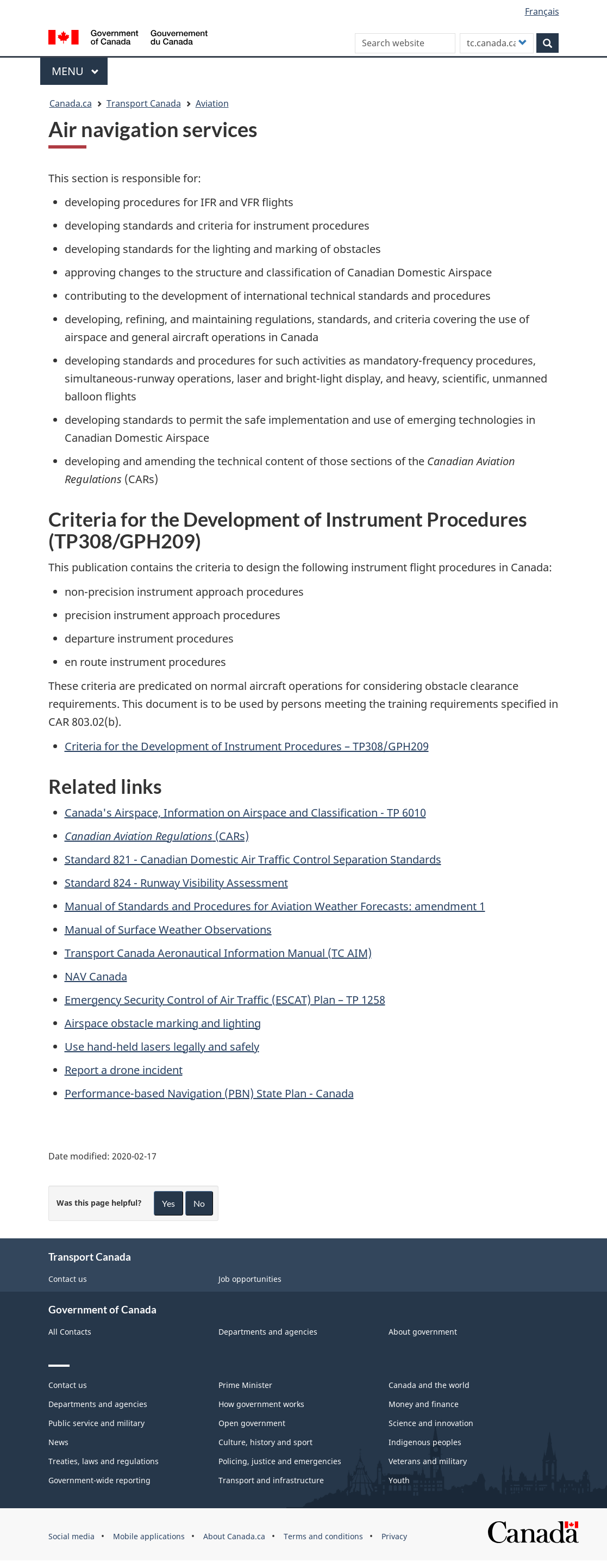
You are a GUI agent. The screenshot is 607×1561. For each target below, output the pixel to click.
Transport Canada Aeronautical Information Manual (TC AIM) (218, 953)
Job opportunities (249, 1279)
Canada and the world (429, 1385)
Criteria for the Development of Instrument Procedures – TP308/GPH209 (247, 746)
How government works (261, 1404)
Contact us (67, 1279)
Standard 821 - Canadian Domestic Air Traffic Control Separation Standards (253, 859)
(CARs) (157, 836)
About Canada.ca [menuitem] (234, 1536)
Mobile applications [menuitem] (149, 1536)
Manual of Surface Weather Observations (168, 929)
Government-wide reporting (99, 1480)
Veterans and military (428, 1461)
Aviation (212, 103)
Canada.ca (70, 103)
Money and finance (424, 1404)
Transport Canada (144, 103)
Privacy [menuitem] (394, 1536)
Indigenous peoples (425, 1442)
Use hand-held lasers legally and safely (162, 1046)
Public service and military (96, 1423)
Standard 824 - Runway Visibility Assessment (176, 882)
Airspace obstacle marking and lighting (163, 1023)
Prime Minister (245, 1385)
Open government (251, 1423)
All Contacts (69, 1331)
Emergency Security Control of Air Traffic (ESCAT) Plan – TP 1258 (225, 999)
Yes (168, 1203)
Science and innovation (431, 1423)
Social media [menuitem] (71, 1536)
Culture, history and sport (265, 1442)
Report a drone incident (124, 1070)
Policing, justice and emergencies (279, 1461)
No (199, 1203)
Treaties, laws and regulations (103, 1461)
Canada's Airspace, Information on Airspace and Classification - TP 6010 (245, 812)
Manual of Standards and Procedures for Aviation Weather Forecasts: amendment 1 (275, 906)
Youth (399, 1480)
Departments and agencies (267, 1331)
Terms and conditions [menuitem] (323, 1536)
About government (423, 1331)
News (58, 1442)
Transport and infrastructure (271, 1480)
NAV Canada (96, 976)
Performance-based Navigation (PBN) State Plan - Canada (209, 1093)
